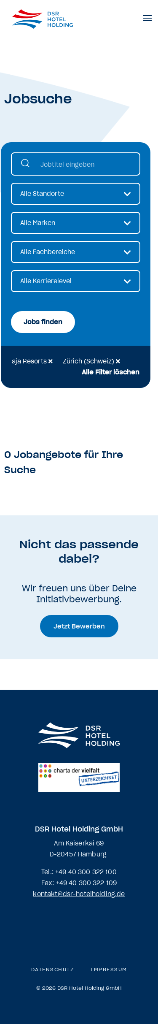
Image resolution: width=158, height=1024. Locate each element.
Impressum (109, 969)
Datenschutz (52, 969)
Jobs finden (43, 322)
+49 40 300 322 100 (86, 872)
